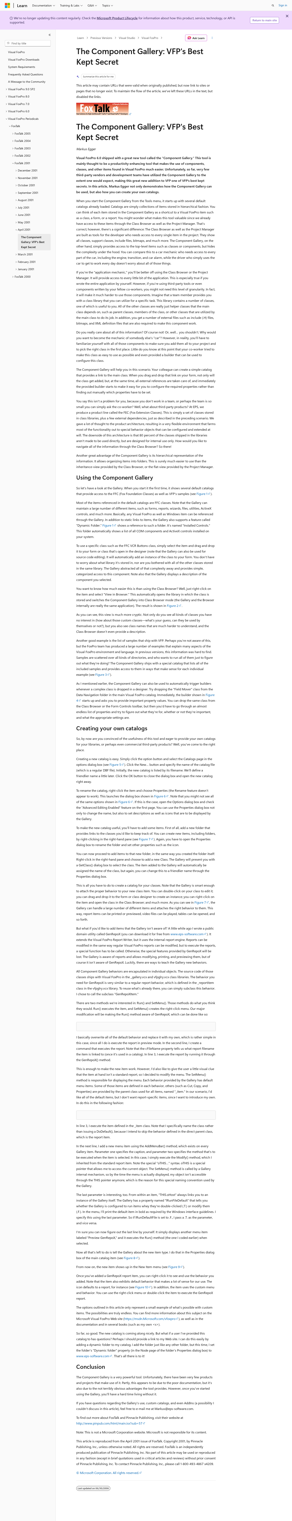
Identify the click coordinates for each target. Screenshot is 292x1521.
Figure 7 (144, 839)
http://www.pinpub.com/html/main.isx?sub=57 (109, 1423)
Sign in (283, 5)
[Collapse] (49, 35)
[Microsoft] (7, 5)
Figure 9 (174, 1267)
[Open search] (273, 5)
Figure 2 (172, 605)
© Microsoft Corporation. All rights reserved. (107, 1473)
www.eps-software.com (187, 934)
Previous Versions (101, 38)
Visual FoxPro (150, 38)
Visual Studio (127, 38)
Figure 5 (115, 764)
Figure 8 (129, 1258)
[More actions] (212, 38)
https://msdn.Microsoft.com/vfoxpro (149, 1318)
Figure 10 (141, 1287)
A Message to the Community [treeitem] (26, 82)
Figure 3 (101, 674)
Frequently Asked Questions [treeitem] (25, 74)
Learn (80, 38)
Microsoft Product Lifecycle (117, 18)
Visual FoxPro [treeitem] (16, 52)
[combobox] (28, 43)
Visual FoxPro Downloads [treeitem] (23, 59)
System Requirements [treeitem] (21, 67)
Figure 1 (201, 494)
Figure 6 (160, 796)
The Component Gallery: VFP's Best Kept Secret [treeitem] (32, 242)
